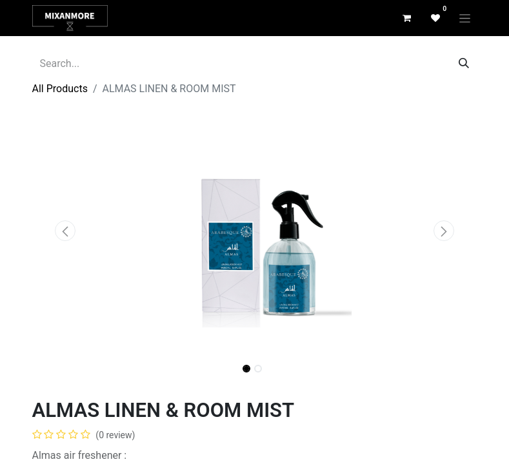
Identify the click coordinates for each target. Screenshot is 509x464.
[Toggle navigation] (464, 18)
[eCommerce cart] (407, 18)
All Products (60, 88)
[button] (65, 230)
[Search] (463, 64)
